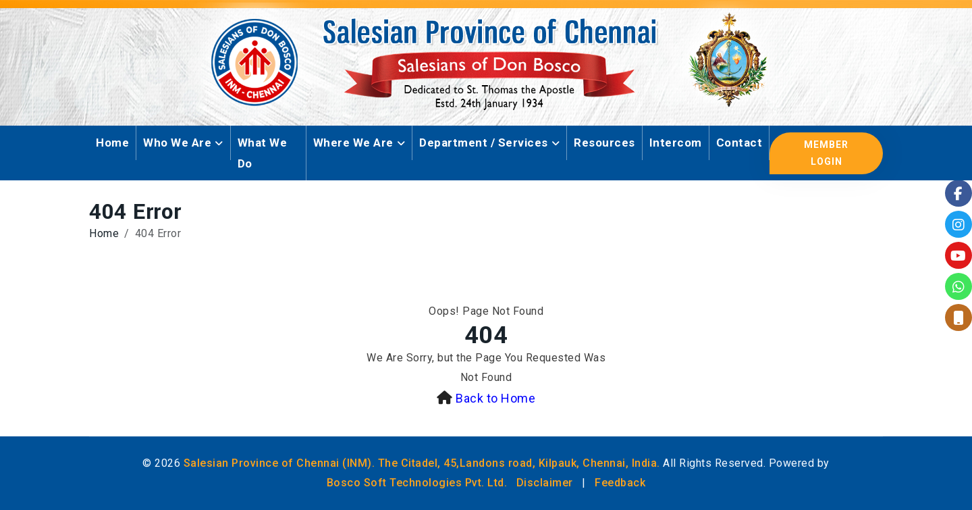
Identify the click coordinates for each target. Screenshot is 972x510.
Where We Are (353, 142)
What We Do (263, 153)
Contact (739, 142)
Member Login (826, 153)
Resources (604, 142)
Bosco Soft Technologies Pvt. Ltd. (417, 482)
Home (112, 142)
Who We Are (177, 142)
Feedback (620, 482)
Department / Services (483, 142)
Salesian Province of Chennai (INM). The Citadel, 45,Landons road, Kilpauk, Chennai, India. (422, 463)
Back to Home (495, 398)
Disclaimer (544, 482)
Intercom (675, 142)
